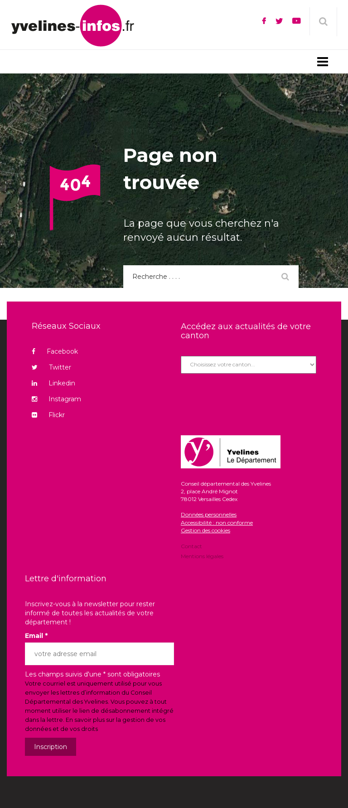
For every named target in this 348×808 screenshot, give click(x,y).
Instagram (56, 399)
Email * (36, 636)
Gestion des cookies (205, 530)
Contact (191, 547)
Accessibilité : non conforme (217, 522)
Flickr (48, 415)
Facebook (55, 351)
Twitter (51, 367)
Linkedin (53, 383)
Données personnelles (209, 514)
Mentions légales (202, 556)
